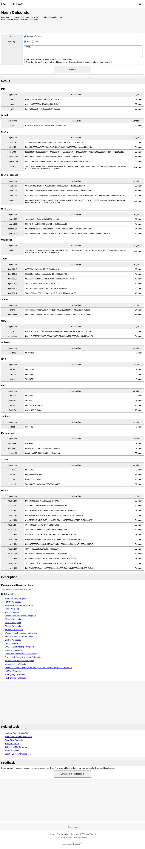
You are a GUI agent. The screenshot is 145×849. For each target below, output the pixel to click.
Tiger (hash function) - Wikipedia (19, 636)
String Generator (12, 743)
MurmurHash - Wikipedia (15, 664)
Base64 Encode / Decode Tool (18, 754)
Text (29, 42)
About (51, 834)
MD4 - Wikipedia (12, 609)
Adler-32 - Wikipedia (13, 650)
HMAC (40, 37)
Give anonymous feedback (72, 774)
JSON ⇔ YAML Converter (16, 747)
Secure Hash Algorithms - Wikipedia (20, 616)
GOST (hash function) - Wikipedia (19, 647)
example (83, 51)
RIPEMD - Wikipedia (14, 629)
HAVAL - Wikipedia (13, 671)
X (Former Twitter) (88, 834)
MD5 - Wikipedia (12, 612)
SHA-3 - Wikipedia (13, 626)
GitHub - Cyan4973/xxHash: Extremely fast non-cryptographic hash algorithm (38, 667)
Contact (74, 834)
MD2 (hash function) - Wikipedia (19, 605)
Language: (67, 844)
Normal (30, 37)
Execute (72, 69)
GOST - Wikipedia (13, 643)
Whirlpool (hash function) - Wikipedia (21, 633)
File (36, 42)
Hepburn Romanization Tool (17, 733)
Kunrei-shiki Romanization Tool (18, 736)
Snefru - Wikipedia (13, 640)
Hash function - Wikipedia (16, 598)
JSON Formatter (12, 750)
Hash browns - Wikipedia (15, 678)
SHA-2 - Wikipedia (13, 623)
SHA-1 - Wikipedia (13, 619)
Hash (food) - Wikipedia (15, 674)
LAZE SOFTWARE (13, 4)
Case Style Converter (14, 740)
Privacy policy (63, 834)
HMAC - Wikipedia (13, 602)
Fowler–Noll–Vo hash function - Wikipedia (23, 657)
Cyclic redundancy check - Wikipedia (21, 654)
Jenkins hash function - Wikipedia (19, 660)
